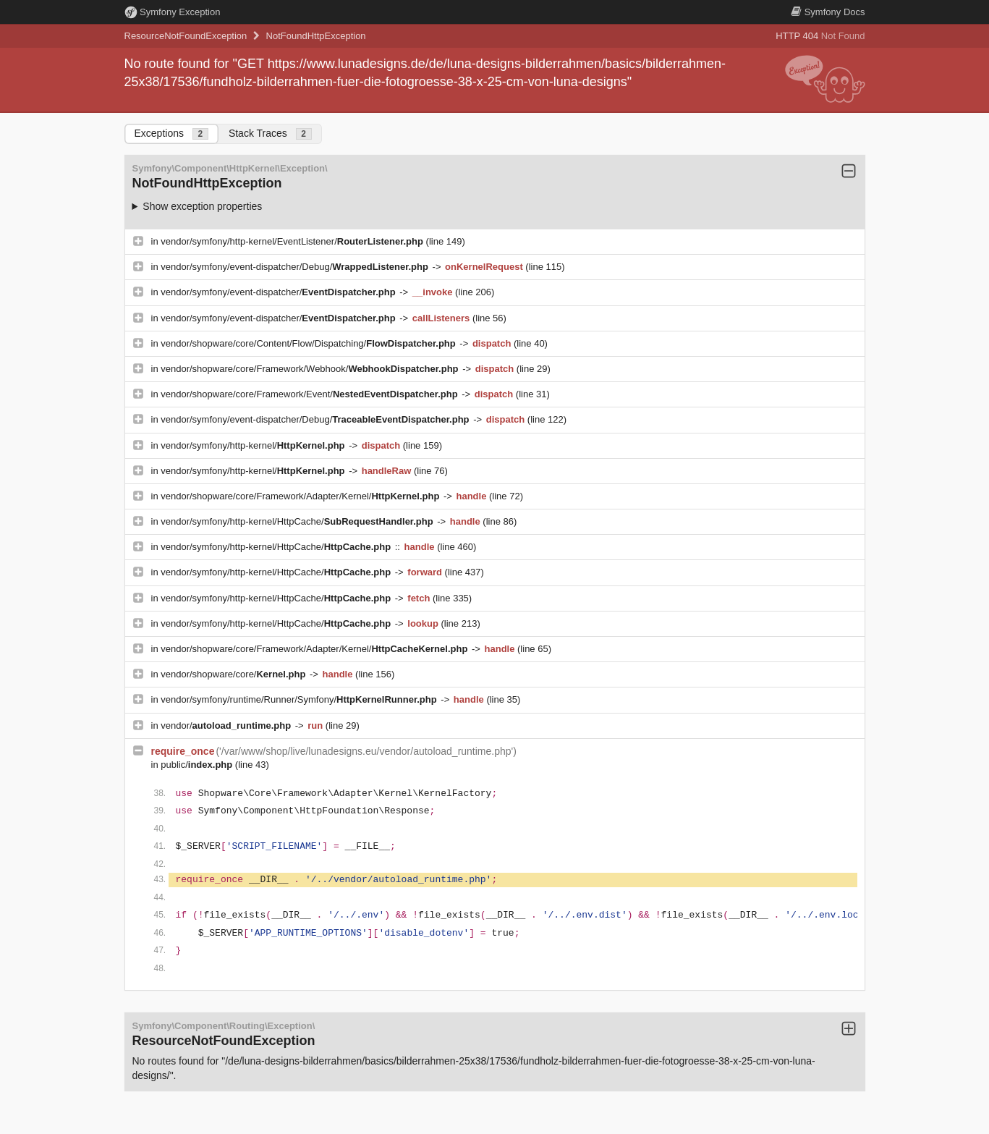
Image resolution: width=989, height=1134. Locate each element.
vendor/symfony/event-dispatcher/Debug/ (295, 266)
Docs (828, 12)
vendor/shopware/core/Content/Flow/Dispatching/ (309, 343)
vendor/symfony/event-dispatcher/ (279, 292)
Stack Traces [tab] (270, 133)
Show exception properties (202, 206)
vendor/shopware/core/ (234, 674)
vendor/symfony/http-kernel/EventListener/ (293, 241)
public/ (198, 764)
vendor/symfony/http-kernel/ (254, 445)
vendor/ (227, 725)
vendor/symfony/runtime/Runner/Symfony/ (300, 699)
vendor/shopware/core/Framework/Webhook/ (311, 368)
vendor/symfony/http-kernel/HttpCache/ (298, 521)
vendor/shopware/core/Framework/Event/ (310, 394)
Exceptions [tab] (171, 133)
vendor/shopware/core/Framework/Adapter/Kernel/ (301, 496)
